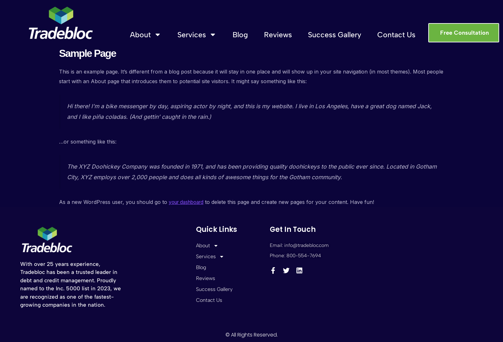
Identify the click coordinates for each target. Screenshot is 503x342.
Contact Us (396, 34)
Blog (240, 34)
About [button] (145, 34)
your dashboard (188, 202)
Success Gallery (334, 34)
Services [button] (197, 34)
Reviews (278, 34)
